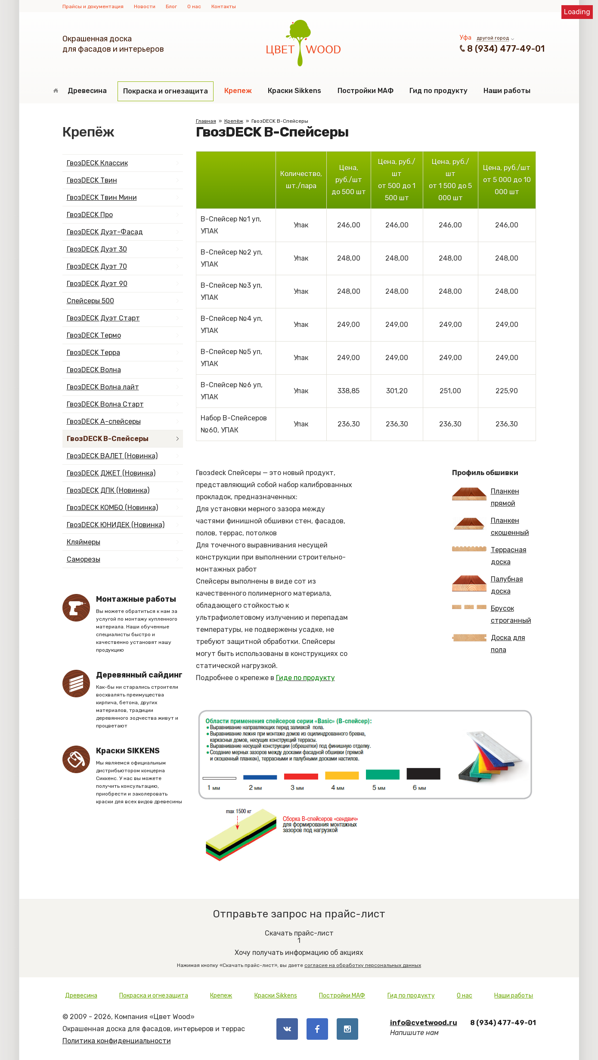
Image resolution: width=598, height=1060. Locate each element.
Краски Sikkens (294, 91)
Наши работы (506, 91)
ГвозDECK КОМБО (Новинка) (112, 508)
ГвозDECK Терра (93, 352)
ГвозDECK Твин (92, 180)
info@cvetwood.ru (423, 1023)
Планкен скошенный (490, 526)
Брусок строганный (491, 614)
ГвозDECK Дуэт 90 (97, 284)
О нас (194, 6)
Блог (171, 6)
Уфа (465, 37)
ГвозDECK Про (90, 215)
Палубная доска (487, 585)
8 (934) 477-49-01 (506, 49)
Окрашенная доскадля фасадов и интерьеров (113, 44)
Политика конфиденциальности (116, 1041)
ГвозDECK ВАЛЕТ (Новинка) (112, 456)
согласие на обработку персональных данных (362, 965)
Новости (144, 6)
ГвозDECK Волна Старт (105, 404)
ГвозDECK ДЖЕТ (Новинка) (111, 473)
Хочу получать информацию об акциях (299, 946)
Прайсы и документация (93, 6)
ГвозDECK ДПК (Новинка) (108, 490)
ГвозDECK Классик (97, 163)
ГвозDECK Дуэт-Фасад (105, 232)
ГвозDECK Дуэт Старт (103, 318)
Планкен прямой (485, 497)
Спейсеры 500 (90, 301)
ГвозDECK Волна (94, 370)
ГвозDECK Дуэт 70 (97, 266)
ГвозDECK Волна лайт (103, 387)
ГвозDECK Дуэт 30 (97, 249)
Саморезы (83, 559)
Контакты (223, 6)
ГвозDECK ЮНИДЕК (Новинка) (115, 525)
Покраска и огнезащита (165, 91)
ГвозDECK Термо (94, 335)
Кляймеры (83, 542)
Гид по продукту (438, 91)
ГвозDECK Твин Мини (102, 197)
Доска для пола (488, 644)
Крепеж (238, 91)
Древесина (87, 91)
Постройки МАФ (366, 91)
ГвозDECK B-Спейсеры (108, 439)
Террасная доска (489, 556)
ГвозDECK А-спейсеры (104, 421)
